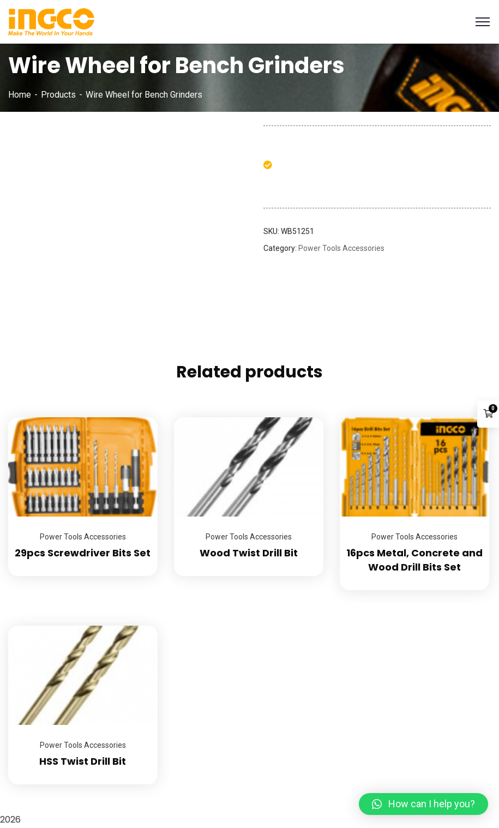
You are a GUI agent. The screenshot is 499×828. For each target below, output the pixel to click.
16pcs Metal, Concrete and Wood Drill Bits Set (414, 560)
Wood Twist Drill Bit (249, 553)
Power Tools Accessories (341, 248)
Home (19, 94)
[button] (423, 804)
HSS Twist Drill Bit (82, 761)
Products (58, 94)
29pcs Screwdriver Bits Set (83, 553)
